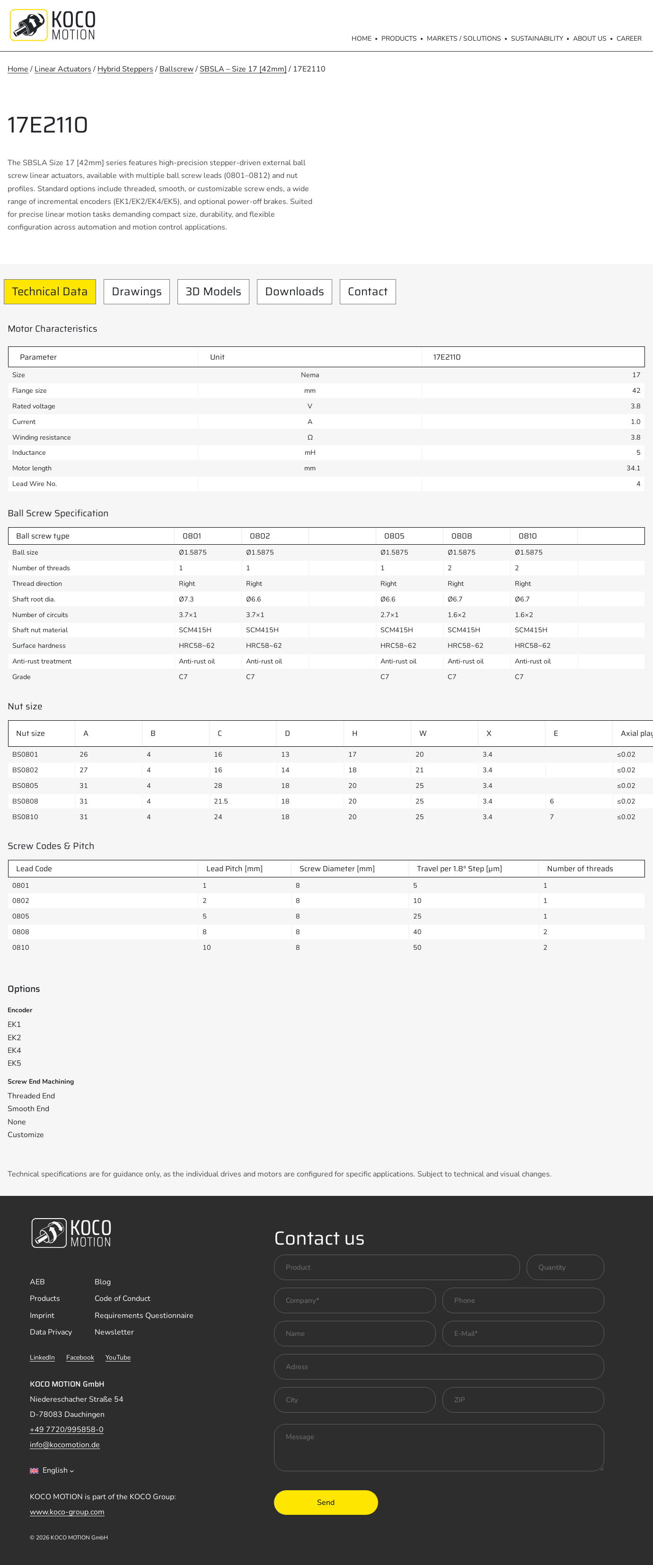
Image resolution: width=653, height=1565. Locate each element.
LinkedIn (42, 1357)
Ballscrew (176, 69)
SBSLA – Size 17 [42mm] (243, 69)
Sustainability (537, 38)
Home (361, 38)
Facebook (80, 1357)
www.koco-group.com (67, 1512)
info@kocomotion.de (65, 1445)
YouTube (118, 1357)
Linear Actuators (63, 69)
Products (399, 38)
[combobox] (52, 1471)
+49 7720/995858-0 (67, 1429)
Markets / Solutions (464, 38)
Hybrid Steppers (125, 69)
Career (629, 38)
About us (590, 38)
